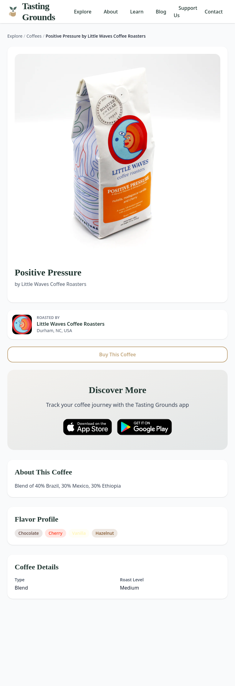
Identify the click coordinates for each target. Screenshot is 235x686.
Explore (82, 11)
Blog (161, 11)
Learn (137, 11)
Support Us (185, 12)
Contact (214, 11)
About (111, 11)
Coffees (34, 36)
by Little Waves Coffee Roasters (50, 284)
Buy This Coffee (117, 354)
